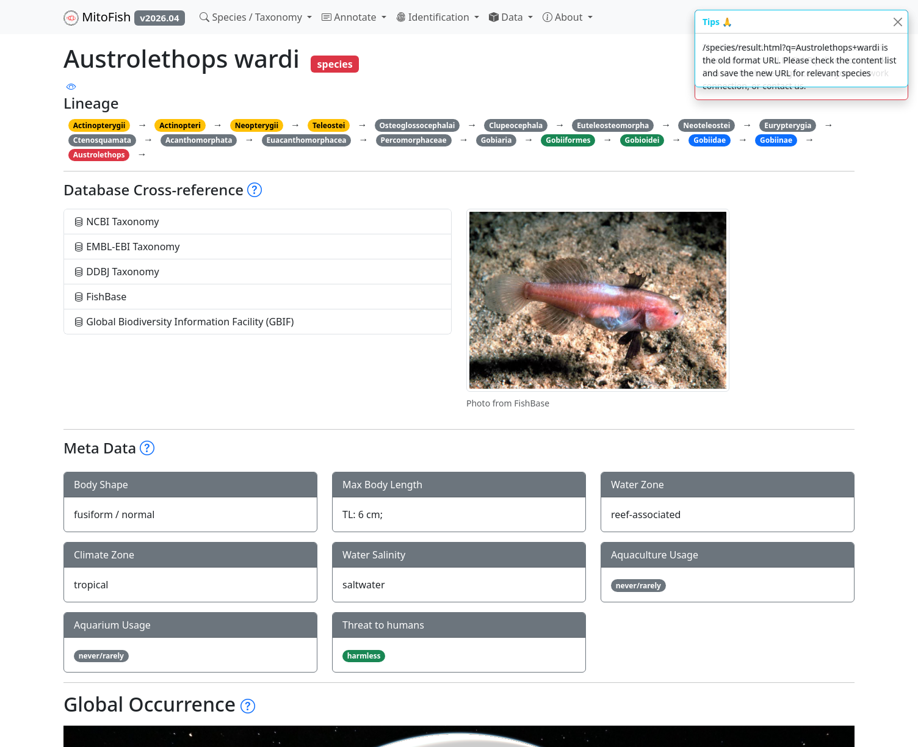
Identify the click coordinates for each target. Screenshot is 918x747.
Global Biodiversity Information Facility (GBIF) (184, 321)
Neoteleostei (706, 125)
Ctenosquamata (102, 140)
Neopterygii (256, 125)
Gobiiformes (568, 140)
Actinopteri (180, 125)
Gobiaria (496, 140)
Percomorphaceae (413, 140)
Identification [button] (434, 17)
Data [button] (507, 17)
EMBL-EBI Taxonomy (127, 246)
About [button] (564, 17)
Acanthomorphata (199, 140)
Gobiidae (709, 140)
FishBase (100, 296)
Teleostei (329, 125)
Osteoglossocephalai (417, 125)
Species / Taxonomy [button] (252, 17)
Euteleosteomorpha (613, 125)
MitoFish (124, 17)
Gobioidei (642, 140)
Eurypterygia (787, 125)
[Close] (897, 21)
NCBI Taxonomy (116, 221)
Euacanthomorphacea (306, 140)
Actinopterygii (99, 125)
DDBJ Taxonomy (116, 271)
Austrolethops (99, 155)
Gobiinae (776, 140)
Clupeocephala (516, 125)
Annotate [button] (350, 17)
